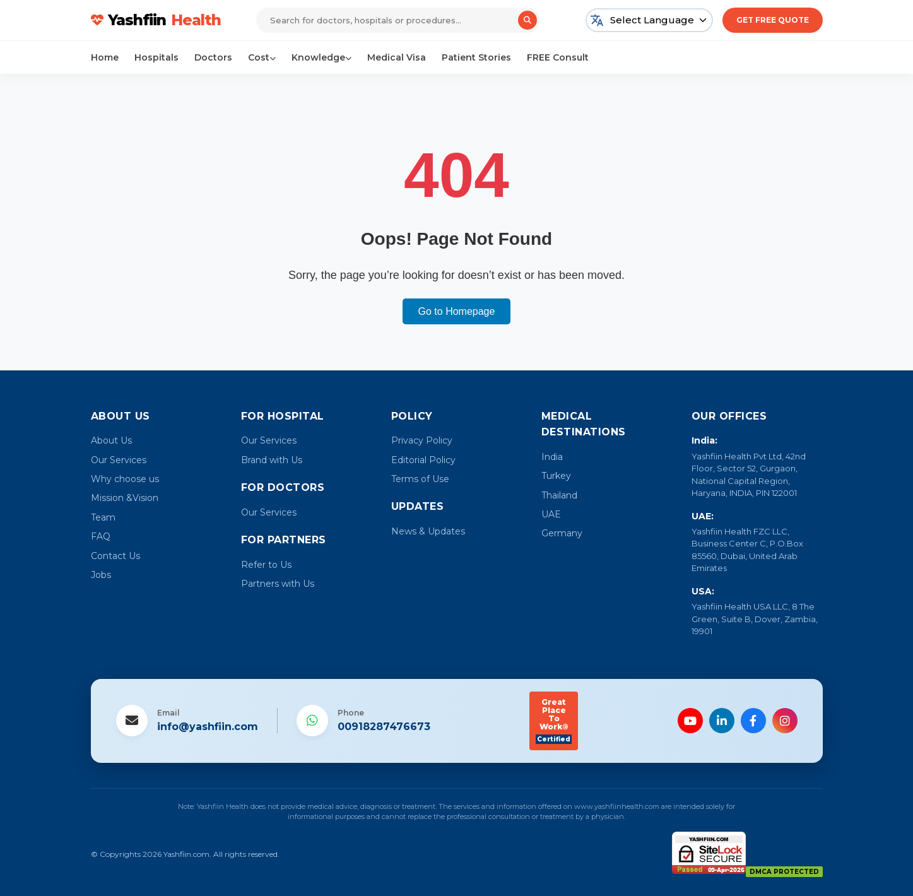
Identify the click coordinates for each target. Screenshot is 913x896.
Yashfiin (157, 20)
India (552, 457)
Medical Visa (396, 57)
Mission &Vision (124, 498)
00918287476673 (384, 727)
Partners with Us (277, 583)
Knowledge (321, 57)
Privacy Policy (421, 440)
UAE (551, 514)
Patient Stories (476, 57)
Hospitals (156, 57)
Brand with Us (271, 460)
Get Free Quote (772, 20)
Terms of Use (420, 479)
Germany (561, 533)
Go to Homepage (456, 311)
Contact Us (115, 556)
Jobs (101, 575)
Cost (262, 57)
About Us (111, 440)
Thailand (559, 495)
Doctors (213, 57)
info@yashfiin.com (207, 727)
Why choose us (125, 479)
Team (103, 517)
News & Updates (428, 531)
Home (105, 57)
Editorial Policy (423, 460)
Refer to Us (266, 564)
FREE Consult (558, 57)
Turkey (556, 475)
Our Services (118, 460)
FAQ (100, 536)
